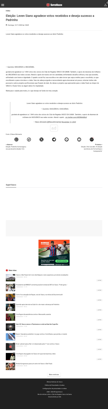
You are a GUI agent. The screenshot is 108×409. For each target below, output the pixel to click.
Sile (60, 397)
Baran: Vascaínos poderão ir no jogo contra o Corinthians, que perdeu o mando (41, 334)
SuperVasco (11, 185)
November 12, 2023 (69, 122)
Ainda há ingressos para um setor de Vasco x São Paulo (34, 363)
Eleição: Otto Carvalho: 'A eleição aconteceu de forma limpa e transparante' (91, 148)
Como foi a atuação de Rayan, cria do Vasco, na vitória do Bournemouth (39, 294)
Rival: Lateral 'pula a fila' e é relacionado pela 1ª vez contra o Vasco (37, 344)
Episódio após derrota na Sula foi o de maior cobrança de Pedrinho (37, 304)
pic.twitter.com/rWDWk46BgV (76, 117)
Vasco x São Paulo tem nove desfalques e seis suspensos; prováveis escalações (42, 275)
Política (8, 10)
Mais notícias (54, 374)
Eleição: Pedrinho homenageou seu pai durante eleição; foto (17, 147)
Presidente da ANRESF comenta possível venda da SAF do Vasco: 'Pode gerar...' (42, 285)
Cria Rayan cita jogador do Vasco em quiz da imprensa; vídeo (36, 354)
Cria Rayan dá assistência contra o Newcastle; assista (33, 314)
